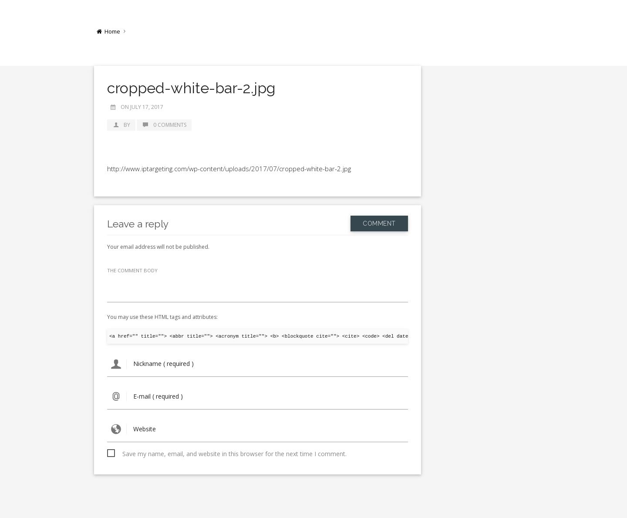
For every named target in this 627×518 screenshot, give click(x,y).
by (121, 125)
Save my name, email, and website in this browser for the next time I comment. (234, 454)
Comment (379, 223)
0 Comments (164, 125)
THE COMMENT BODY (132, 270)
